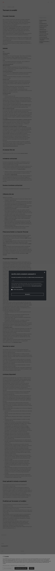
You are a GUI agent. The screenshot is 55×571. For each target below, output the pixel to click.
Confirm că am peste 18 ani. (18, 289)
